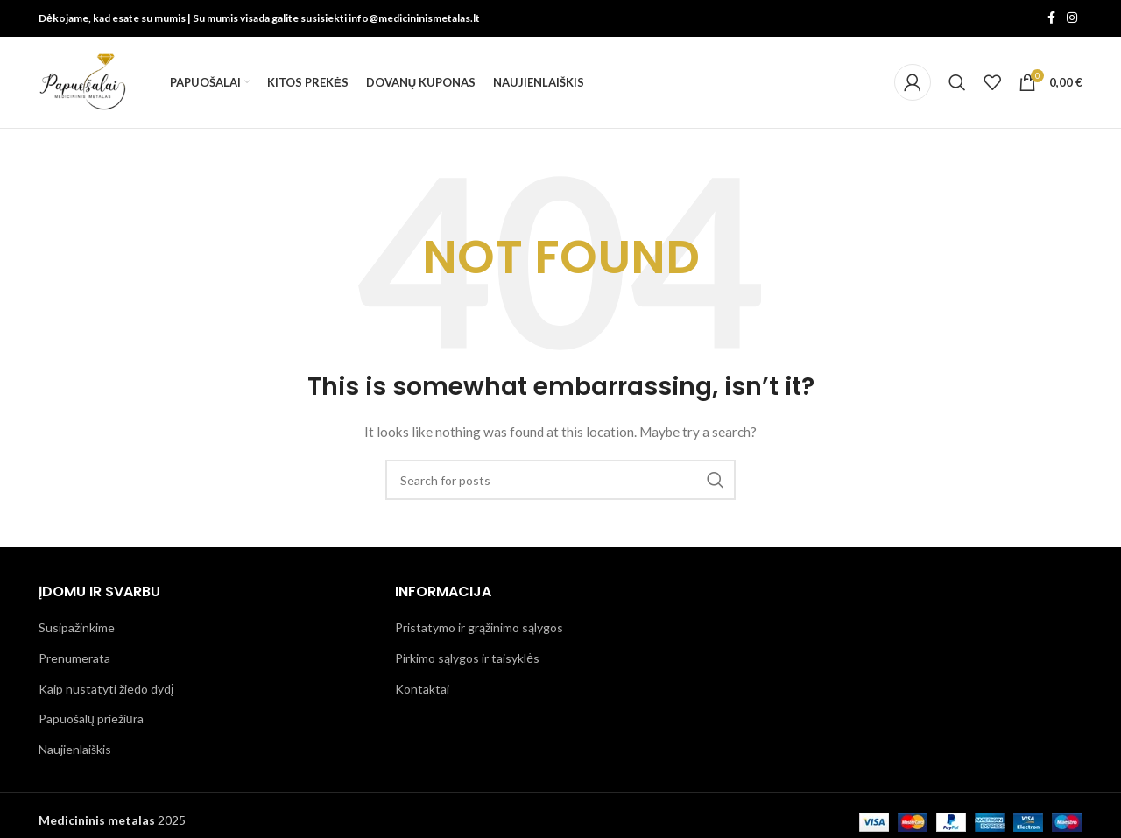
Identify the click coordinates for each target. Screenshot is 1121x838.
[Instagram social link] (1071, 19)
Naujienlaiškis (75, 749)
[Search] (957, 82)
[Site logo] (82, 81)
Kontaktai (422, 688)
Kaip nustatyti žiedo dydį (106, 688)
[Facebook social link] (1050, 19)
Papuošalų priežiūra (91, 719)
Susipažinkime (77, 628)
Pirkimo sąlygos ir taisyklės (467, 658)
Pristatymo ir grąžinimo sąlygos (479, 628)
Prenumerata (74, 658)
